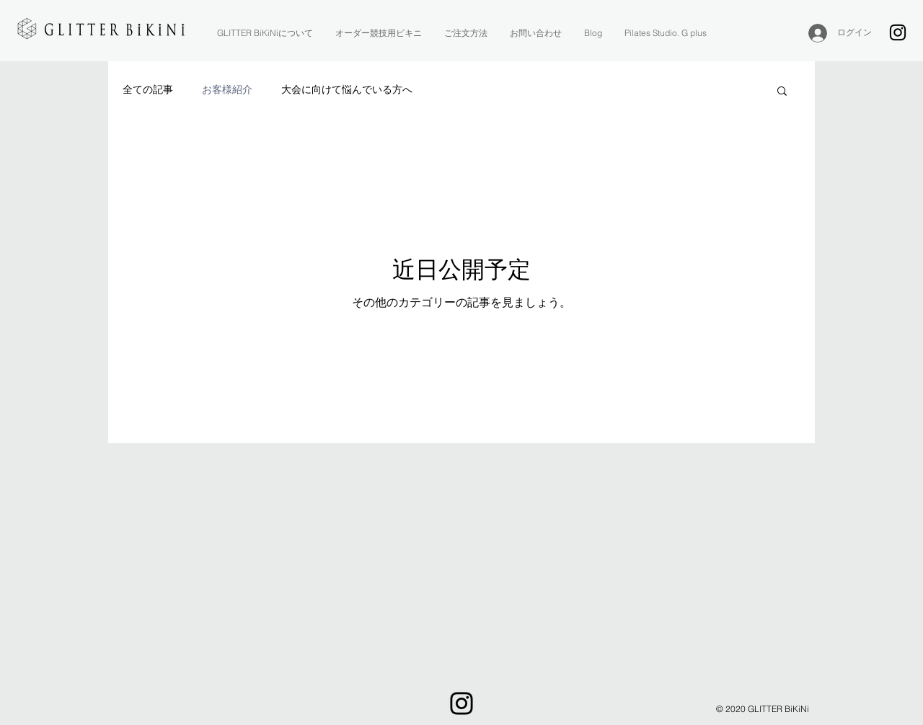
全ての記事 (148, 89)
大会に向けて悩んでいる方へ (346, 89)
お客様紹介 (227, 89)
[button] (782, 91)
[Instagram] (898, 32)
